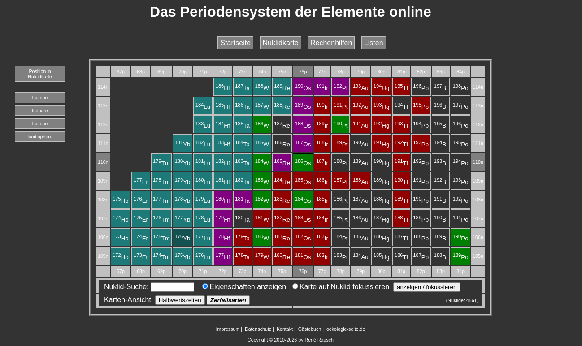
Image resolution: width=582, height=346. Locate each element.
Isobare (40, 110)
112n (103, 124)
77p (322, 71)
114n (103, 87)
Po (461, 88)
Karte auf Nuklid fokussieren (340, 286)
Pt (340, 88)
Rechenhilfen (331, 43)
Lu (202, 106)
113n (103, 105)
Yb (183, 144)
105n (103, 256)
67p (121, 71)
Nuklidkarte (281, 43)
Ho (121, 200)
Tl (401, 88)
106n (103, 237)
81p (401, 71)
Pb (421, 88)
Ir (322, 88)
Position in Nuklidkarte (40, 73)
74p (262, 71)
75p (282, 71)
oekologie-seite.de (345, 329)
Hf (223, 88)
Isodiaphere (39, 136)
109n (103, 181)
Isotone (40, 123)
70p (182, 71)
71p (203, 71)
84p (460, 71)
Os (303, 88)
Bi (440, 88)
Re (282, 88)
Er (141, 182)
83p (441, 71)
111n (103, 143)
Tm (161, 163)
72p (223, 71)
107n (103, 218)
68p (141, 71)
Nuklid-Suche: (147, 286)
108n (103, 199)
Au (361, 88)
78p (341, 71)
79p (360, 71)
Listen (373, 43)
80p (382, 71)
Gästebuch (309, 329)
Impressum (228, 329)
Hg (382, 88)
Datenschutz (258, 329)
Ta (242, 88)
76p (303, 71)
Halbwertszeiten (180, 300)
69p (161, 71)
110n (103, 162)
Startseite (235, 43)
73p (243, 71)
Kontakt (285, 329)
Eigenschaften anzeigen (244, 286)
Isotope (40, 97)
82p (421, 71)
